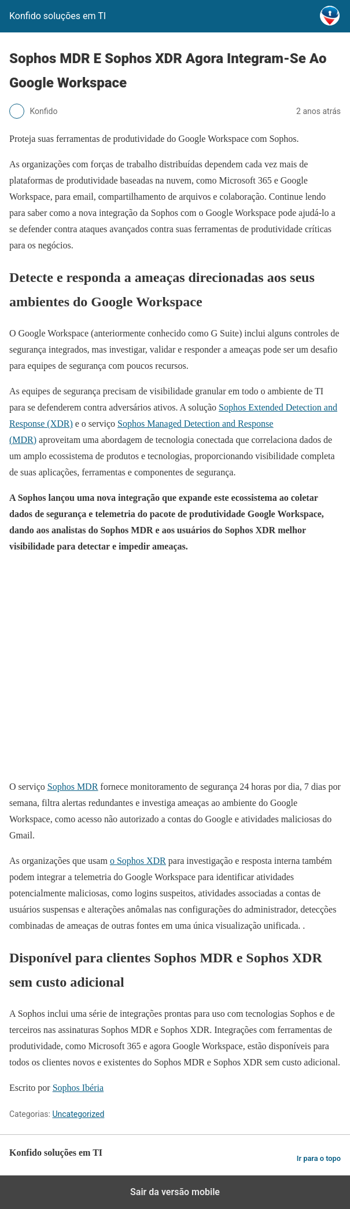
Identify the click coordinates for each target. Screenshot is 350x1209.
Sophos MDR (72, 787)
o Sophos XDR (138, 861)
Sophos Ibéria (78, 1088)
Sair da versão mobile (175, 1191)
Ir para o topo (319, 1158)
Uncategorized (78, 1114)
